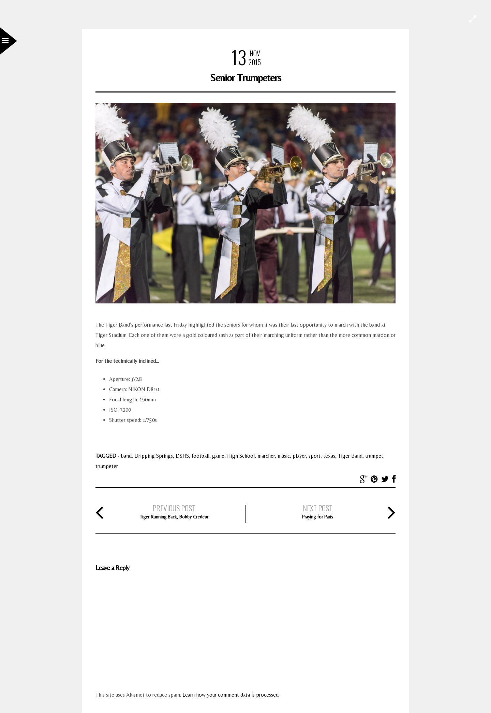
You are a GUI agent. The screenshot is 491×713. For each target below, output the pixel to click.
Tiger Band (350, 456)
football (200, 456)
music (284, 456)
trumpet (374, 456)
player (299, 456)
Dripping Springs (153, 456)
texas (329, 456)
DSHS (182, 456)
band (126, 456)
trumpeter (106, 466)
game (218, 456)
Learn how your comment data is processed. (231, 694)
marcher (266, 456)
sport (315, 456)
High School (241, 456)
